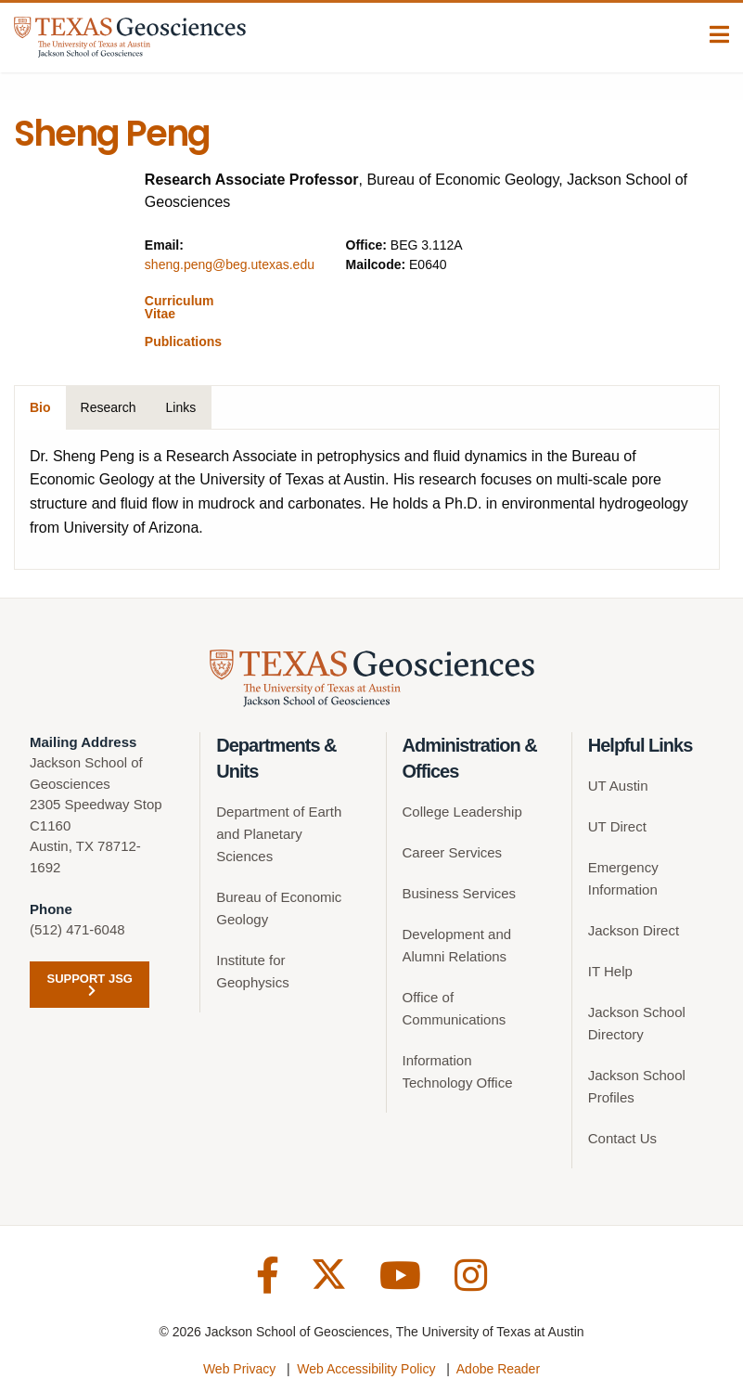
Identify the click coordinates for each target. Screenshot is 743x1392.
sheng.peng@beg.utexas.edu (229, 264)
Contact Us (622, 1138)
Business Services (460, 893)
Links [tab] (180, 407)
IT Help (610, 971)
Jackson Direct (633, 930)
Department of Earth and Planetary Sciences (278, 834)
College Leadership (462, 811)
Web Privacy (239, 1368)
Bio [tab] (40, 407)
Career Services (453, 852)
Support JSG (89, 984)
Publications (183, 341)
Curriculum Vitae (179, 307)
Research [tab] (108, 407)
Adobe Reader (498, 1368)
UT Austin (618, 785)
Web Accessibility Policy (366, 1368)
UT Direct (617, 826)
